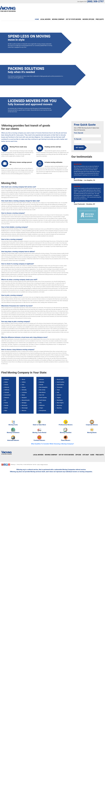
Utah (58, 392)
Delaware (6, 397)
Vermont (59, 395)
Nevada (41, 384)
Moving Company (58, 19)
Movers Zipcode (88, 19)
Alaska (6, 382)
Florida (6, 402)
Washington (60, 400)
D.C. (5, 400)
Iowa (23, 384)
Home (37, 19)
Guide (92, 455)
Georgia (6, 405)
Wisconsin (59, 405)
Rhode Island (60, 379)
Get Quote (80, 147)
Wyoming (59, 408)
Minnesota (24, 405)
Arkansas (6, 387)
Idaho (5, 410)
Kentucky (24, 389)
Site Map (86, 455)
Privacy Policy (20, 464)
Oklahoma (41, 405)
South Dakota (60, 384)
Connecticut (7, 395)
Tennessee (59, 387)
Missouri (24, 410)
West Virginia (60, 402)
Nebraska (41, 382)
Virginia (59, 397)
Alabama (6, 379)
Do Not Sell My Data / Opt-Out (30, 464)
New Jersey (42, 389)
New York (41, 395)
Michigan (24, 402)
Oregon (41, 408)
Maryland (24, 397)
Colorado (6, 392)
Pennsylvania (42, 410)
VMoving (13, 464)
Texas (58, 389)
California (6, 389)
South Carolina (60, 382)
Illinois (23, 379)
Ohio (40, 402)
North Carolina (43, 397)
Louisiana (24, 392)
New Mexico (42, 392)
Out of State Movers (73, 19)
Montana (41, 379)
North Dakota (42, 400)
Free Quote (100, 19)
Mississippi (25, 408)
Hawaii (6, 408)
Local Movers (45, 19)
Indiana (24, 382)
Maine (23, 395)
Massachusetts (26, 400)
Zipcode (78, 455)
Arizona (6, 384)
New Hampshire (43, 387)
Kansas (24, 387)
